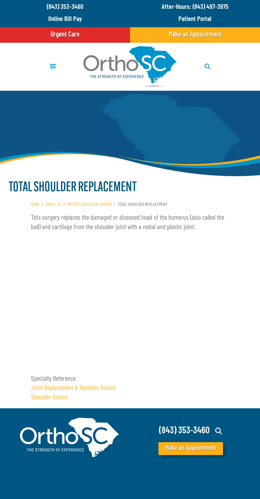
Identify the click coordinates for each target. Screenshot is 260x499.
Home (35, 204)
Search (218, 431)
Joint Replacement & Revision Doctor (73, 388)
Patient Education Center (89, 204)
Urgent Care (65, 34)
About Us (53, 204)
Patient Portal (195, 19)
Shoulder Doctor (49, 397)
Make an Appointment (195, 34)
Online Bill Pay (65, 19)
